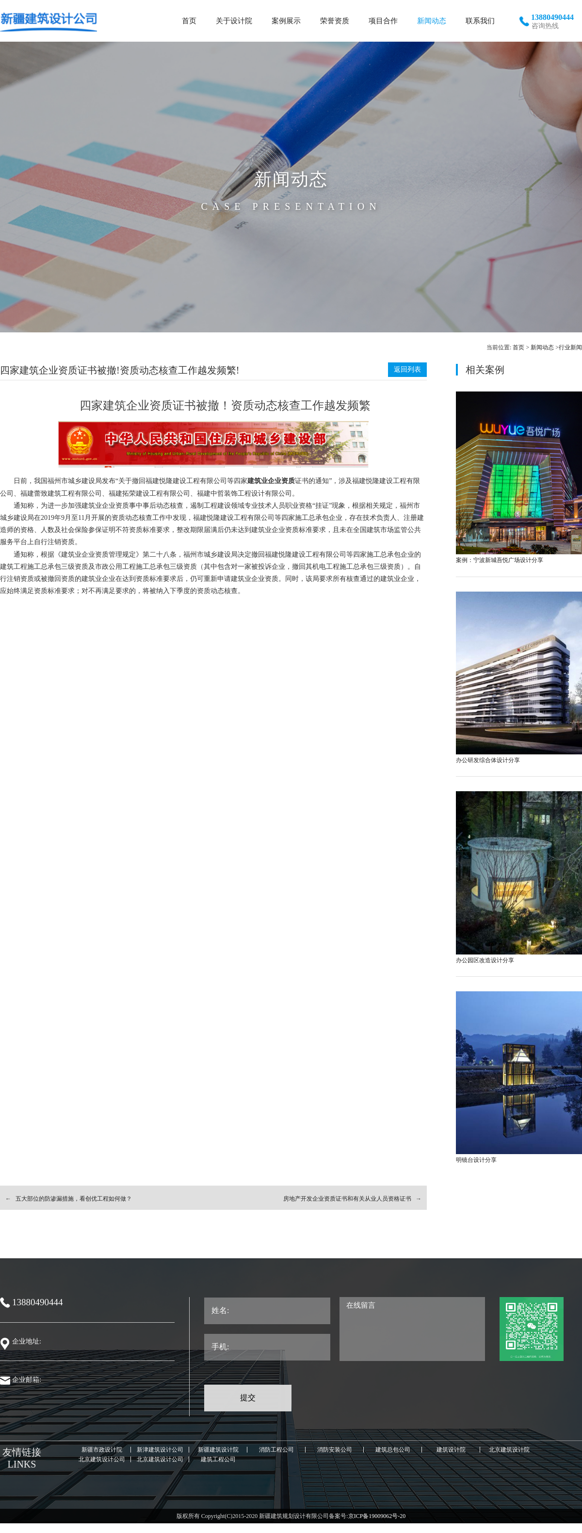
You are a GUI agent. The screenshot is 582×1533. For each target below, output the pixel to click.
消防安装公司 (334, 1449)
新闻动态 (542, 347)
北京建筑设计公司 (102, 1459)
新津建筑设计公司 (160, 1449)
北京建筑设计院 (509, 1449)
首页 (518, 347)
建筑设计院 (451, 1449)
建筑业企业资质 (271, 481)
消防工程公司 (276, 1449)
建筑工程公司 (218, 1459)
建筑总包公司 (392, 1449)
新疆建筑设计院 (218, 1449)
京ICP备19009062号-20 (377, 1516)
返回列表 (407, 369)
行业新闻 (570, 347)
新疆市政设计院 (101, 1449)
